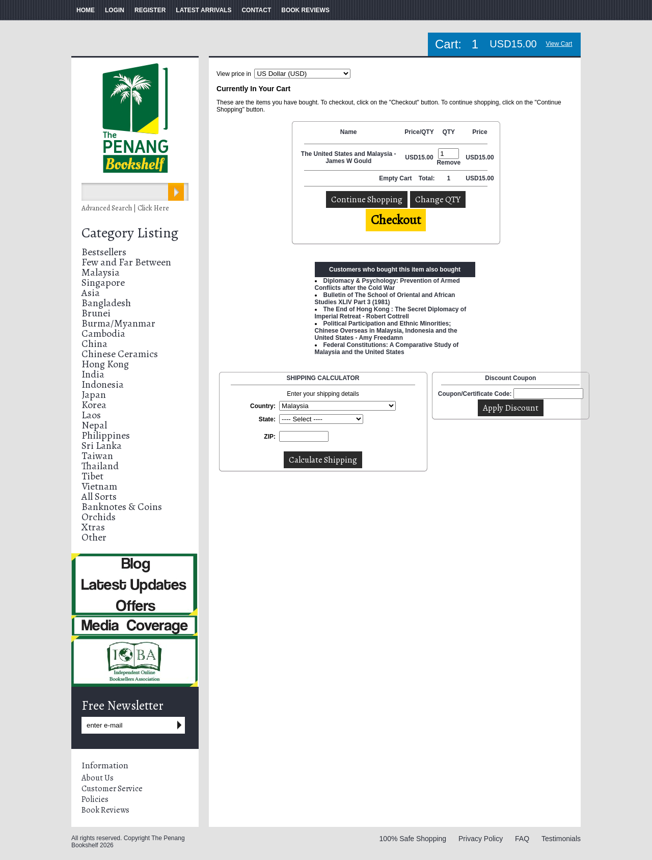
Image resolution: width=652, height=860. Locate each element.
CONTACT (256, 10)
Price (479, 132)
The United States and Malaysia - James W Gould (348, 157)
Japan (94, 394)
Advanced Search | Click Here (125, 208)
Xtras (93, 527)
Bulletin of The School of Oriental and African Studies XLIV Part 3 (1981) (385, 298)
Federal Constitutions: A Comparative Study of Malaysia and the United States (387, 348)
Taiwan (97, 456)
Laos (91, 415)
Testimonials (561, 839)
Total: (427, 178)
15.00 (425, 157)
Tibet (92, 476)
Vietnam (99, 486)
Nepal (94, 425)
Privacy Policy (480, 839)
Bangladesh (106, 303)
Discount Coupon (510, 378)
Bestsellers (104, 252)
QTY (448, 132)
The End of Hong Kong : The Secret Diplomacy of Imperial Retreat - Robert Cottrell (391, 313)
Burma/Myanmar (118, 323)
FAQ (522, 839)
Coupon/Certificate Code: (475, 393)
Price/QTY (418, 132)
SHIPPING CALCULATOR (323, 378)
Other (94, 537)
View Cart (559, 43)
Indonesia (103, 384)
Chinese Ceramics (120, 354)
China (94, 344)
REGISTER (150, 10)
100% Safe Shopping (413, 839)
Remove (448, 162)
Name (348, 132)
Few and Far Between (126, 262)
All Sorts (99, 496)
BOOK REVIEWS (305, 10)
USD (411, 157)
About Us (98, 778)
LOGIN (114, 10)
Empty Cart (396, 178)
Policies (95, 799)
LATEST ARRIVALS (203, 10)
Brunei (96, 313)
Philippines (106, 435)
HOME (85, 10)
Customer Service (112, 788)
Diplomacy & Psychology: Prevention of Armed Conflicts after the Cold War (387, 284)
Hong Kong (105, 364)
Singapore (103, 282)
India (93, 374)
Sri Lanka (102, 445)
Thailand (100, 466)
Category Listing (130, 233)
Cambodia (103, 333)
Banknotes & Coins (122, 507)
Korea (94, 405)
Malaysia (101, 272)
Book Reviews (105, 810)
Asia (91, 293)
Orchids (99, 517)
